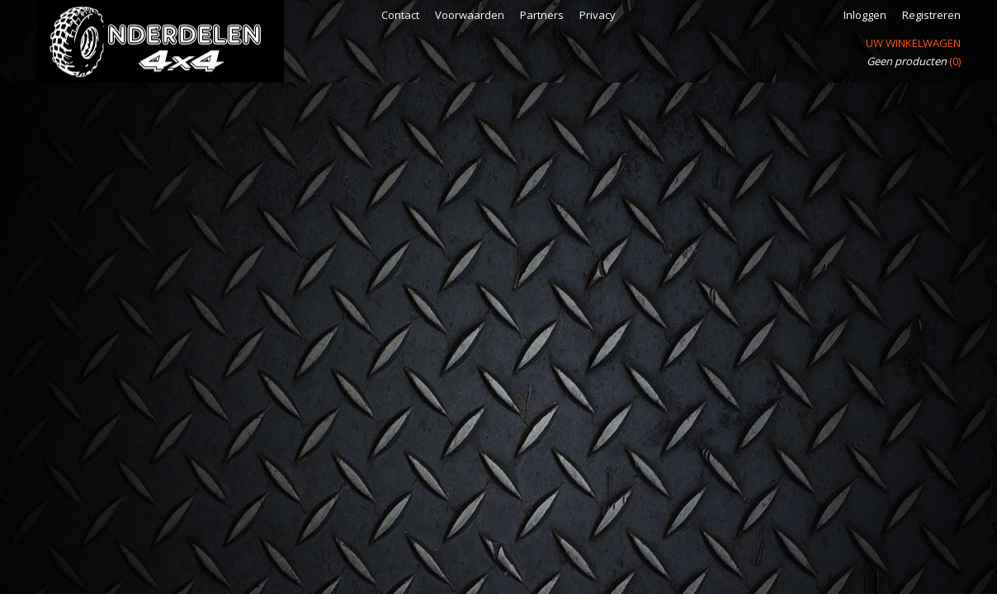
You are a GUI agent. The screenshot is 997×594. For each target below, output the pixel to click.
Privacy (597, 14)
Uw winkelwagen (913, 42)
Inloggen (864, 14)
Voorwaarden (469, 14)
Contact (400, 14)
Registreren (931, 14)
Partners (542, 14)
